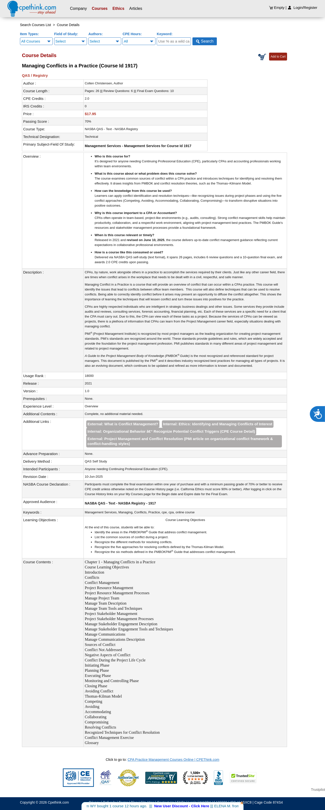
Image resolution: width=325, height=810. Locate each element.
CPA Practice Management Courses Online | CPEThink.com (173, 760)
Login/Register (302, 7)
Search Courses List (35, 25)
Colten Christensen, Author (104, 83)
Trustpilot (318, 790)
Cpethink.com (58, 802)
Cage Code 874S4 (269, 802)
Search (204, 41)
